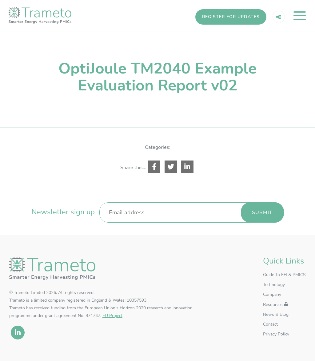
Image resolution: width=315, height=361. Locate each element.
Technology (274, 288)
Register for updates (230, 17)
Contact (270, 328)
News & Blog (276, 318)
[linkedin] (18, 336)
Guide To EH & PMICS (284, 278)
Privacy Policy (276, 337)
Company (272, 298)
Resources (273, 308)
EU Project (112, 319)
